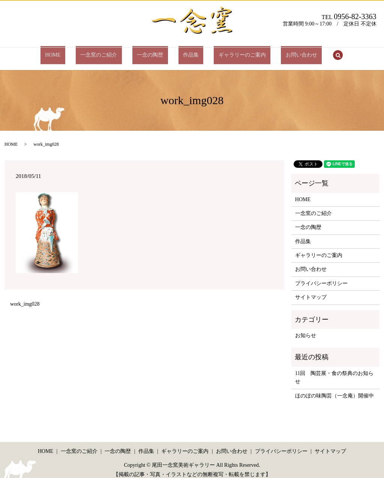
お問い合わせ (278, 51)
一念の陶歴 (155, 51)
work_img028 (25, 297)
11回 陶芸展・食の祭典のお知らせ (334, 371)
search (310, 52)
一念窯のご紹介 (112, 51)
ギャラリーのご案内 (228, 51)
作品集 (186, 51)
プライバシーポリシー (321, 276)
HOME (76, 51)
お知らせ (305, 329)
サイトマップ (311, 291)
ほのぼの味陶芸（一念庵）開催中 (334, 389)
